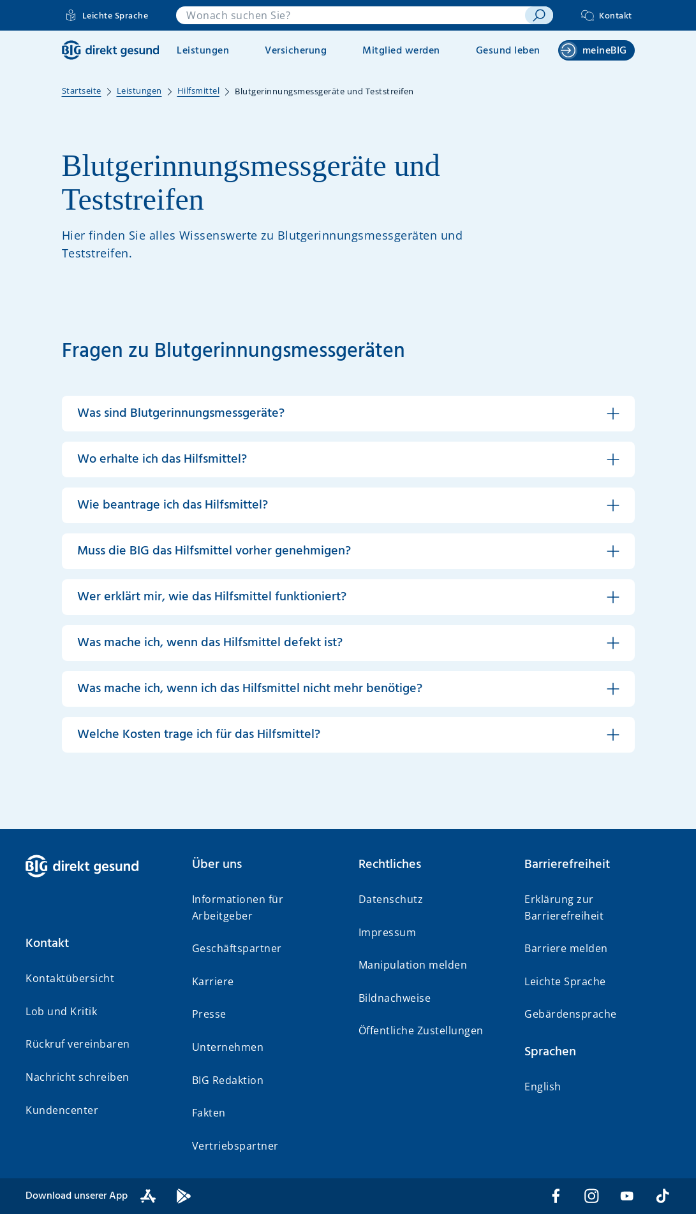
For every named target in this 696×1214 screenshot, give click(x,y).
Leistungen (203, 51)
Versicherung (296, 51)
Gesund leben (508, 51)
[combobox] (350, 15)
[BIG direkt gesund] (110, 50)
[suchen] (539, 15)
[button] (348, 413)
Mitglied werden (401, 51)
